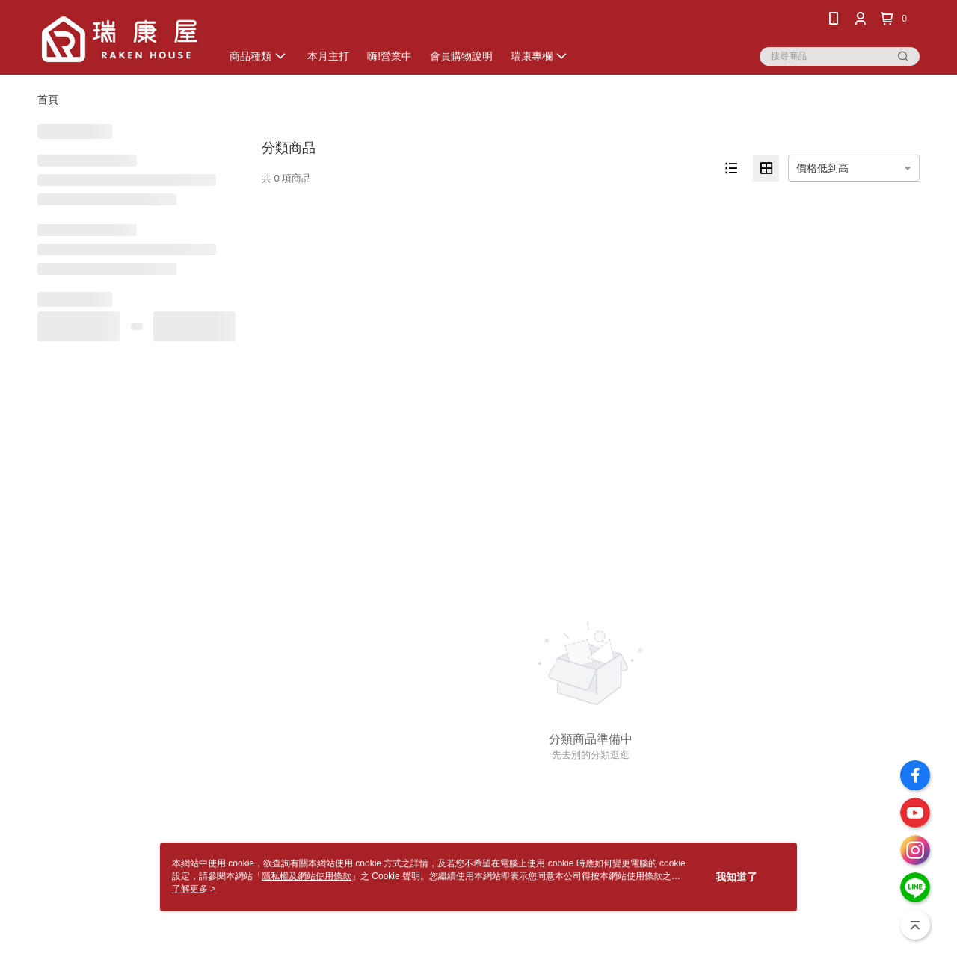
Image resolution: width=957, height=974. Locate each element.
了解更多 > (193, 889)
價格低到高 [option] (822, 168)
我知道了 (736, 877)
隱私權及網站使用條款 (306, 876)
